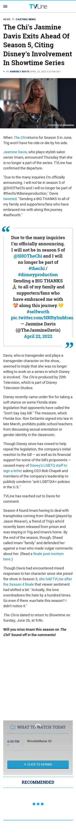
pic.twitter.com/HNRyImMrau (42, 318)
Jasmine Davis (15, 151)
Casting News (26, 19)
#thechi (37, 268)
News (7, 19)
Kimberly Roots (20, 71)
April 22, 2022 (38, 336)
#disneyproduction (38, 275)
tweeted (10, 198)
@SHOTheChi (28, 256)
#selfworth (38, 312)
